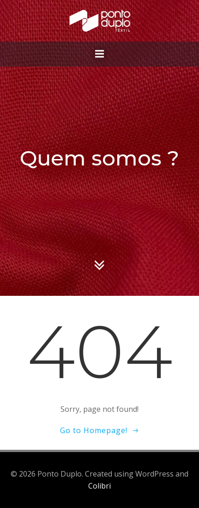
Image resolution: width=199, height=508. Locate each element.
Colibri (99, 486)
